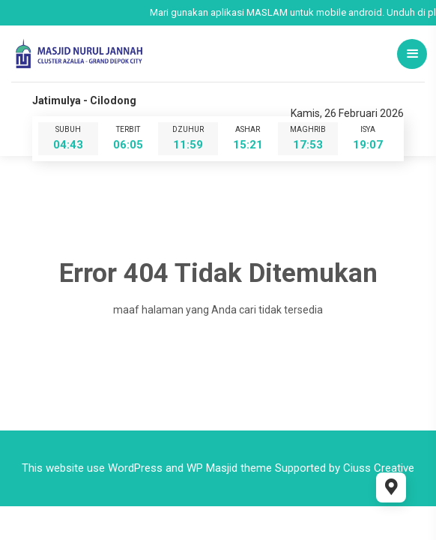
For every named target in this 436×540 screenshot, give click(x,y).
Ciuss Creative (378, 468)
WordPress (135, 468)
